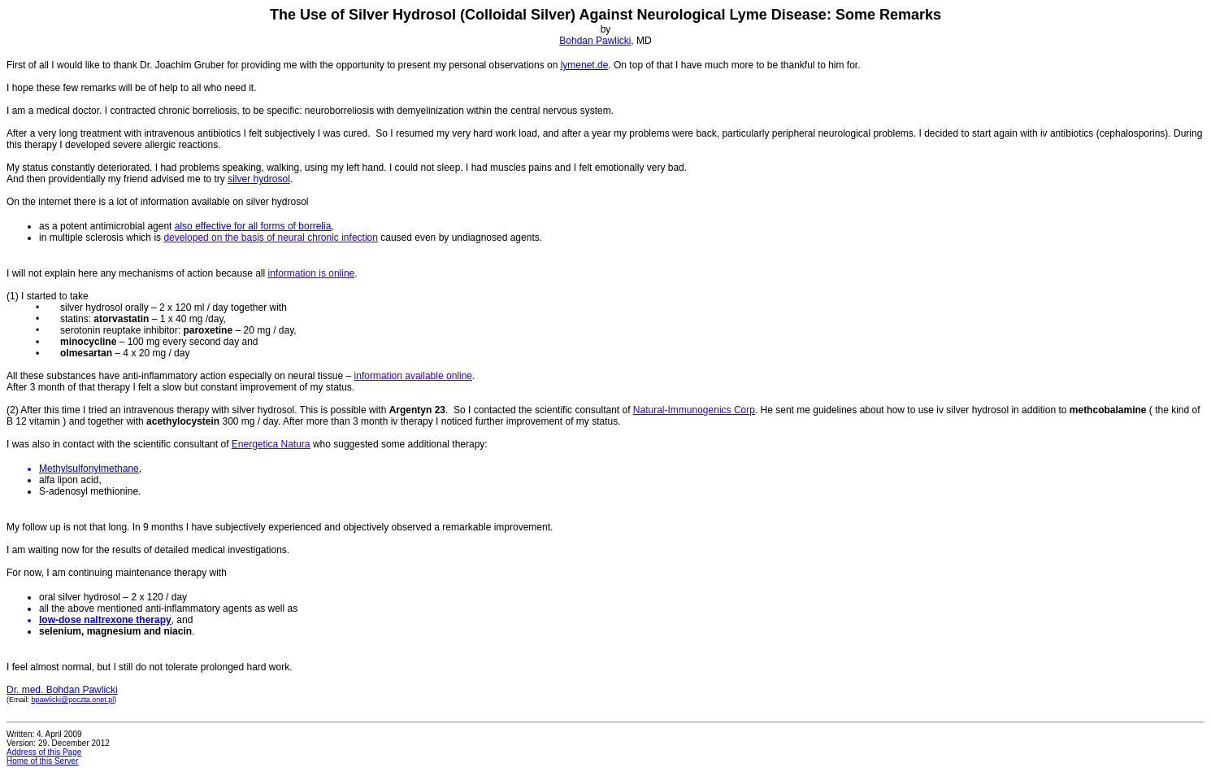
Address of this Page (44, 752)
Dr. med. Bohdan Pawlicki (62, 690)
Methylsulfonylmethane (89, 468)
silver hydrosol (259, 179)
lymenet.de (585, 65)
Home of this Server (42, 761)
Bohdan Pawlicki (595, 40)
